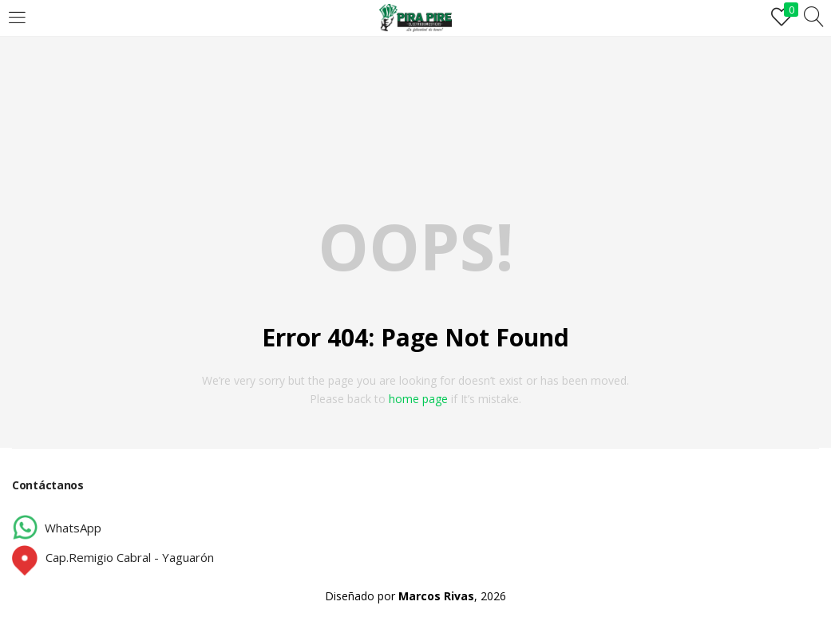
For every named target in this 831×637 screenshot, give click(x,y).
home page (418, 398)
